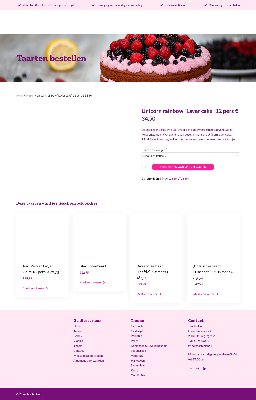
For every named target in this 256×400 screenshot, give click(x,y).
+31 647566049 (198, 340)
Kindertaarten (169, 178)
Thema (77, 345)
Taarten (184, 178)
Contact (78, 350)
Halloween (138, 360)
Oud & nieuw (139, 375)
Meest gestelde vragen (88, 355)
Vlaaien (78, 340)
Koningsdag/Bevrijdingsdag (149, 345)
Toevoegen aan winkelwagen (183, 167)
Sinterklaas (138, 365)
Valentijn (136, 336)
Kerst (134, 370)
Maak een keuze (33, 288)
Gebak (77, 336)
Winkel (30, 95)
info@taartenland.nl (200, 345)
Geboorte (137, 326)
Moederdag (138, 350)
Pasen (135, 340)
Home (19, 95)
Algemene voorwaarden (88, 360)
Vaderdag (137, 355)
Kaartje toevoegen (154, 150)
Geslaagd (137, 331)
